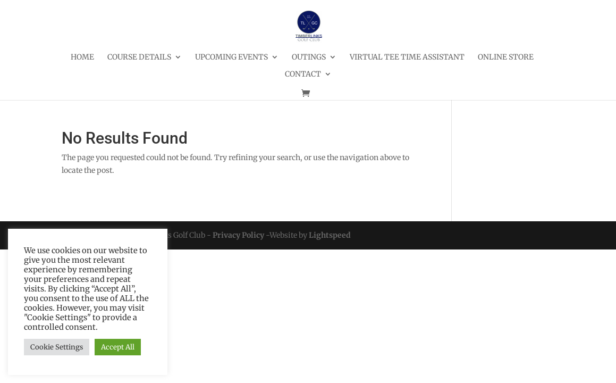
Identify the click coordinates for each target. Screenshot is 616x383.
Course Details (139, 57)
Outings (309, 57)
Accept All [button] (117, 347)
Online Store (506, 57)
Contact (303, 74)
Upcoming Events (231, 57)
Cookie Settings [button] (56, 347)
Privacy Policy (238, 235)
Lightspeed (330, 235)
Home (82, 57)
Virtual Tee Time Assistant (407, 57)
